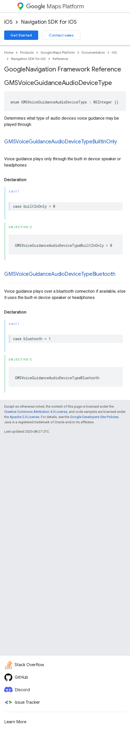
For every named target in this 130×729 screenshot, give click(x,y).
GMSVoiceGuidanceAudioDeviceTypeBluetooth (59, 274)
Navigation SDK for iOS (49, 22)
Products (27, 52)
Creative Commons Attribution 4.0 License (35, 412)
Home (8, 52)
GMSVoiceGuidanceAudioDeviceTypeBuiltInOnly (60, 141)
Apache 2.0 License (24, 417)
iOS (8, 22)
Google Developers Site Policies (94, 417)
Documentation (93, 52)
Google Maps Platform (58, 52)
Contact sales (61, 35)
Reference (60, 59)
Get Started (21, 35)
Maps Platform (55, 6)
